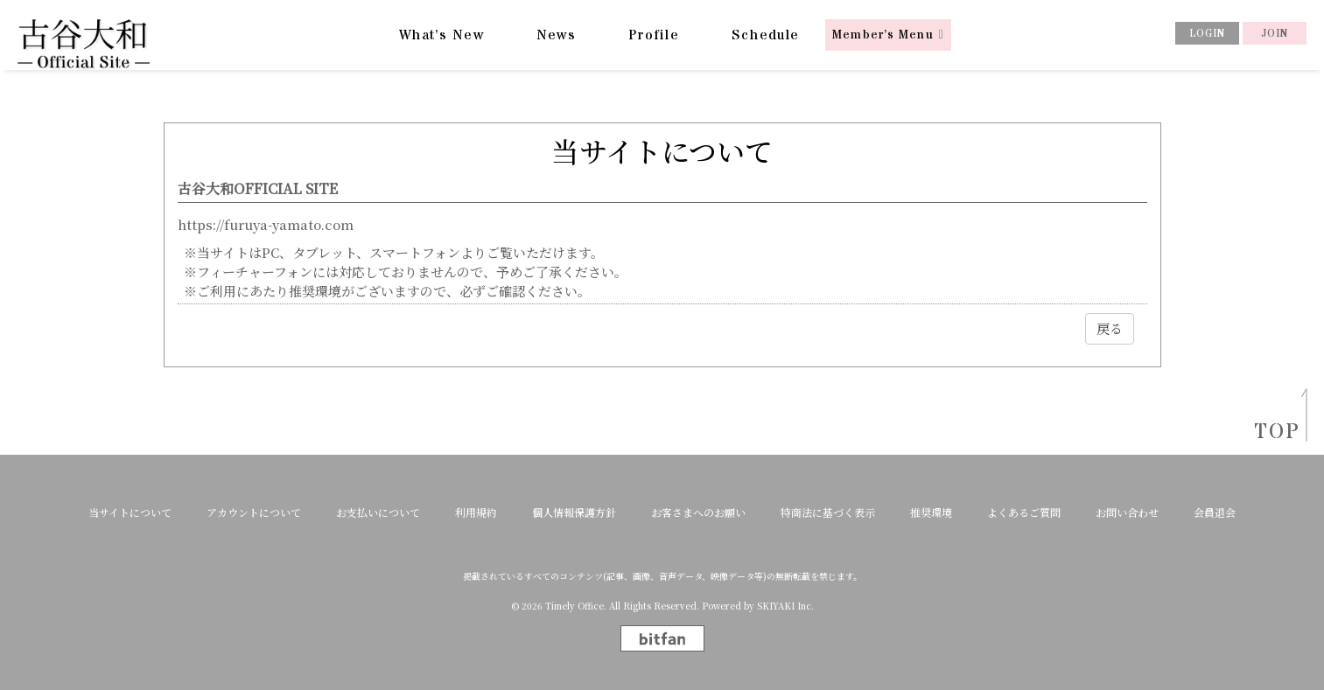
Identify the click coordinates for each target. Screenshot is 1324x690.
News (556, 35)
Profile (653, 35)
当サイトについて (130, 512)
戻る (1109, 328)
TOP (1271, 432)
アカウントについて (254, 512)
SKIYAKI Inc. (785, 606)
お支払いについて (378, 512)
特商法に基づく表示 (828, 512)
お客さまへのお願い (698, 512)
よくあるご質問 (1024, 512)
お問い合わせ (1127, 512)
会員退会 (1215, 512)
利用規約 (476, 512)
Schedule (765, 35)
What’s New (441, 35)
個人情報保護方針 (574, 512)
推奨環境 (931, 512)
